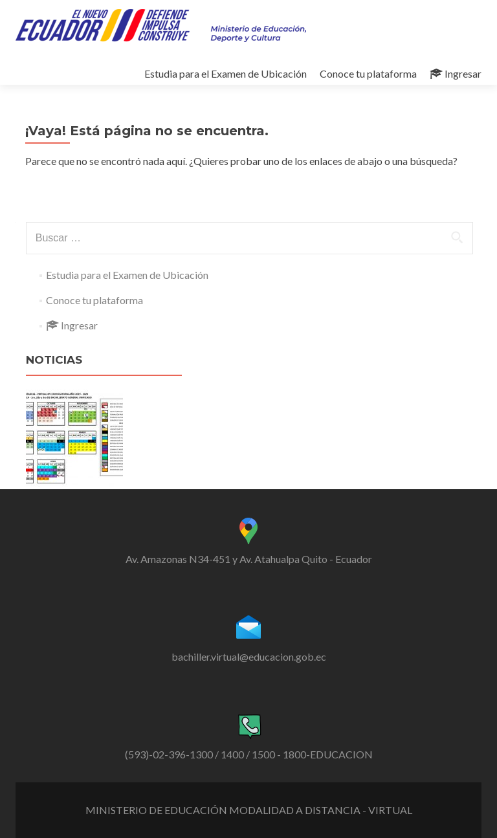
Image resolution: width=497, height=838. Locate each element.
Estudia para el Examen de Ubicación (225, 73)
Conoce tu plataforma (368, 73)
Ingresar (455, 73)
